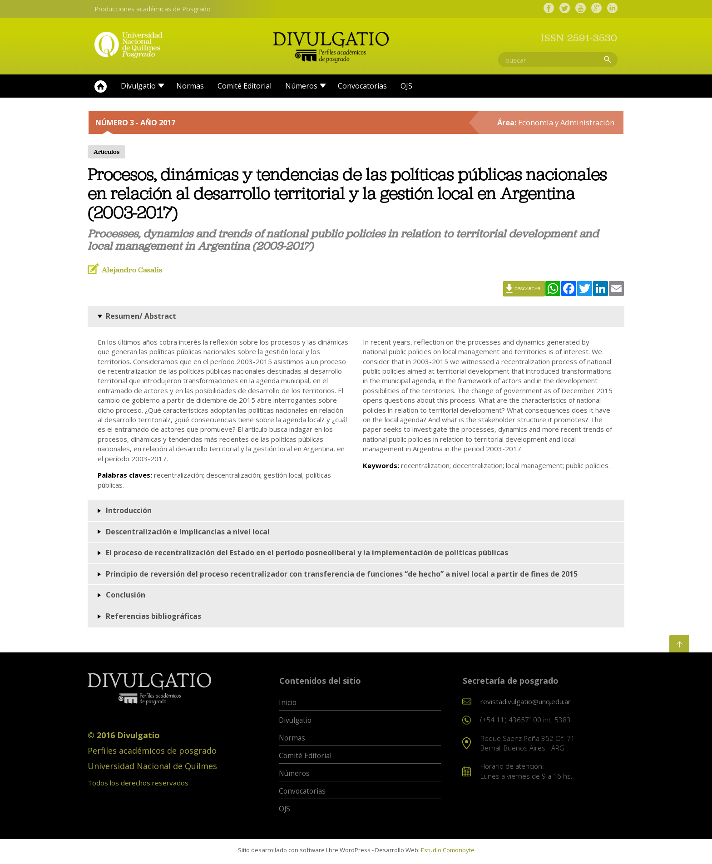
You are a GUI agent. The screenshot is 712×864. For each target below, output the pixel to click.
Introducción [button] (129, 513)
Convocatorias (362, 89)
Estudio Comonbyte (448, 853)
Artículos (106, 155)
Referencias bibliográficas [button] (153, 619)
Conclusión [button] (125, 598)
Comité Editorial (245, 89)
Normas (190, 89)
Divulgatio (138, 89)
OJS (406, 89)
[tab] (356, 319)
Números (301, 89)
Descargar (527, 291)
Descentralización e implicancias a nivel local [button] (188, 534)
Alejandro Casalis (132, 272)
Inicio (101, 89)
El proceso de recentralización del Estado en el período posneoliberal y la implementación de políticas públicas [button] (307, 555)
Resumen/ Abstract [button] (141, 319)
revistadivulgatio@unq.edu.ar (525, 704)
